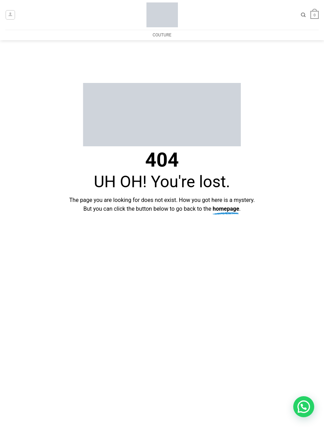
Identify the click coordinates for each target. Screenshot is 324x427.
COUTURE (161, 35)
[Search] (303, 15)
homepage (226, 208)
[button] (10, 15)
